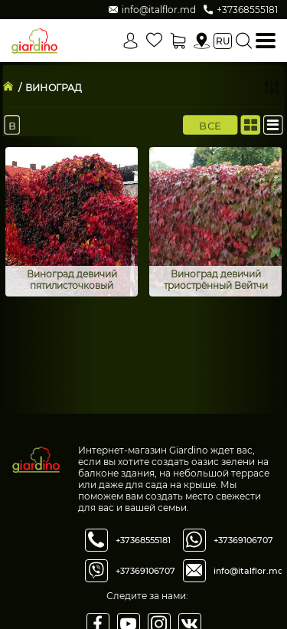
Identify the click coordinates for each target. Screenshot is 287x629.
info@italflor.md (249, 570)
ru (223, 41)
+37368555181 (143, 540)
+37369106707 (145, 570)
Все (210, 125)
